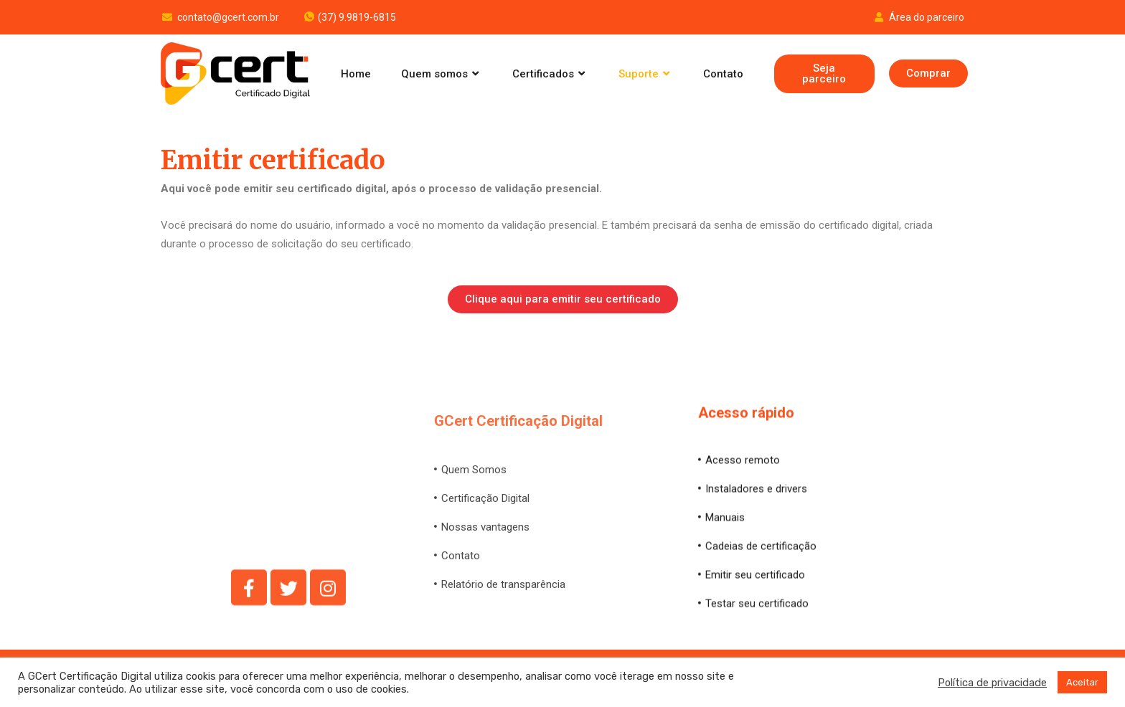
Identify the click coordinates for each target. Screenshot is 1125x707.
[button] (824, 73)
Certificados (550, 74)
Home (356, 73)
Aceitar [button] (1082, 682)
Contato (723, 73)
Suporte (645, 74)
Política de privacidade (992, 682)
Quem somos (441, 74)
